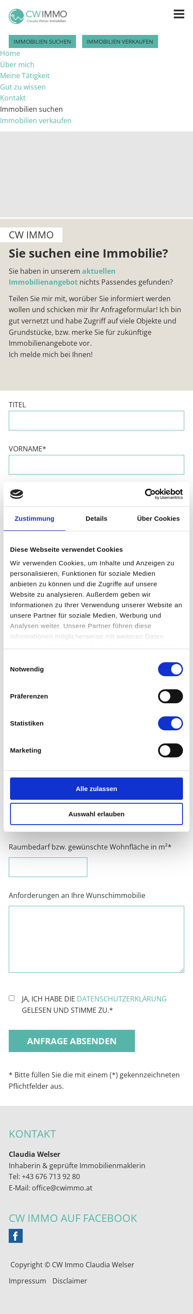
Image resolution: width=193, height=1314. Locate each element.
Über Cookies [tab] (158, 518)
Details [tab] (96, 518)
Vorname (30, 449)
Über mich (17, 64)
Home (10, 53)
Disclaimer (69, 1281)
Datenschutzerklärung (122, 999)
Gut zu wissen (23, 87)
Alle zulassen (96, 788)
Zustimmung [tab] (35, 518)
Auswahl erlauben (96, 814)
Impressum (27, 1281)
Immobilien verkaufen (119, 41)
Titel (17, 404)
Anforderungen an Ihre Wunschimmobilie (77, 895)
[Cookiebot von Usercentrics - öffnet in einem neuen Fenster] (145, 494)
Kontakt (13, 98)
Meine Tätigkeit (25, 75)
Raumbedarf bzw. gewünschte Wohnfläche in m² (90, 847)
